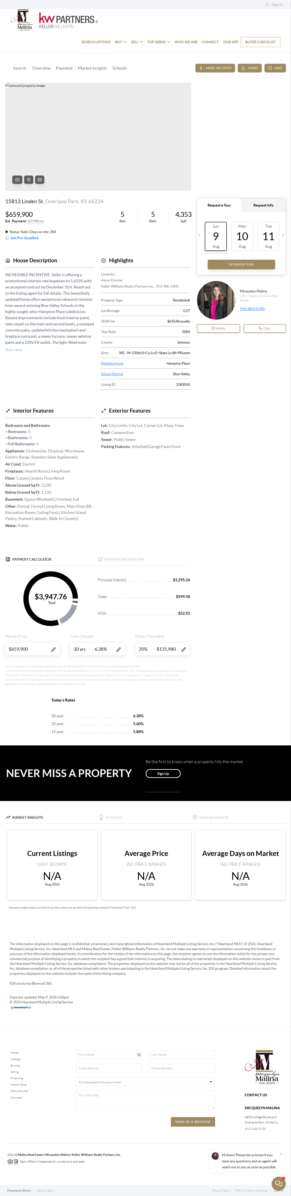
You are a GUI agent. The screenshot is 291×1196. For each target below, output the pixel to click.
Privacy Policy (221, 1190)
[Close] (281, 1154)
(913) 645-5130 (255, 1129)
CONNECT (210, 42)
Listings (15, 1059)
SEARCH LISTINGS (96, 42)
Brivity (27, 1190)
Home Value (19, 1084)
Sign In (274, 4)
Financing (17, 1078)
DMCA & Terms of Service (251, 1190)
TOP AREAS (158, 42)
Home (15, 1053)
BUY (121, 42)
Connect (16, 1097)
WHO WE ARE (186, 42)
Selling (15, 1072)
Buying (15, 1065)
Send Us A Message (193, 1122)
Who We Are (19, 1091)
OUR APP (230, 42)
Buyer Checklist (260, 42)
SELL (137, 42)
